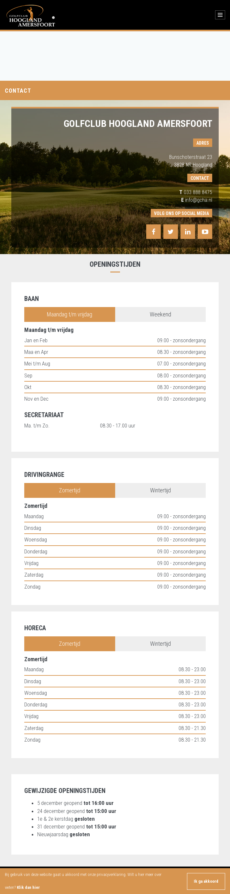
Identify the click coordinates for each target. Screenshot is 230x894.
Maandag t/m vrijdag (69, 314)
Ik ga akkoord (206, 881)
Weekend (160, 314)
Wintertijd (160, 490)
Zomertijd (69, 490)
